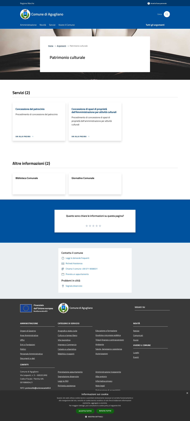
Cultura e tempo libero (67, 335)
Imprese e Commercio (67, 344)
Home (50, 45)
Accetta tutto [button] (85, 411)
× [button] (187, 393)
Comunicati (138, 335)
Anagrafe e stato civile (67, 330)
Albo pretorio (101, 376)
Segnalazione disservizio (68, 376)
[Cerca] (167, 14)
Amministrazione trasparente (108, 371)
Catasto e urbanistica (67, 349)
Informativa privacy (104, 381)
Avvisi (135, 339)
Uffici (22, 339)
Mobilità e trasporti (66, 353)
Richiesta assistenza (66, 385)
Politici (23, 349)
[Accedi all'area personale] (157, 3)
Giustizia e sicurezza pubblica (108, 335)
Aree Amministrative (29, 335)
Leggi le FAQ (63, 381)
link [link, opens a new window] (119, 406)
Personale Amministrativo (31, 353)
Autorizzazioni (102, 353)
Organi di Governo (28, 330)
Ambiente (100, 344)
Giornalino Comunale (83, 178)
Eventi (136, 357)
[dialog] (95, 405)
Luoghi (136, 352)
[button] (95, 416)
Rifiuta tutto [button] (105, 411)
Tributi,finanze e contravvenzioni (110, 339)
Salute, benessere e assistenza (109, 349)
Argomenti (61, 45)
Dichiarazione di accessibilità (108, 390)
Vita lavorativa (64, 339)
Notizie (136, 330)
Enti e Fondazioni (27, 344)
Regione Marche (27, 3)
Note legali (100, 385)
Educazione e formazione (106, 330)
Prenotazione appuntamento (70, 371)
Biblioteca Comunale (27, 178)
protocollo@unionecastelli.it (38, 387)
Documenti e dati (27, 358)
